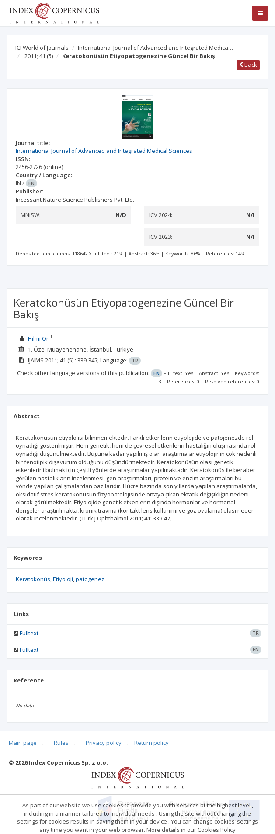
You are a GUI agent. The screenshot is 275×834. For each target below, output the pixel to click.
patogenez (90, 579)
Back (248, 65)
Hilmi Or (38, 338)
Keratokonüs (33, 579)
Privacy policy (104, 743)
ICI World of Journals (42, 48)
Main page (23, 743)
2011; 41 (38, 56)
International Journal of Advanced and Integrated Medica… (155, 48)
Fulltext (29, 633)
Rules (61, 743)
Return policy (151, 743)
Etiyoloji (63, 579)
